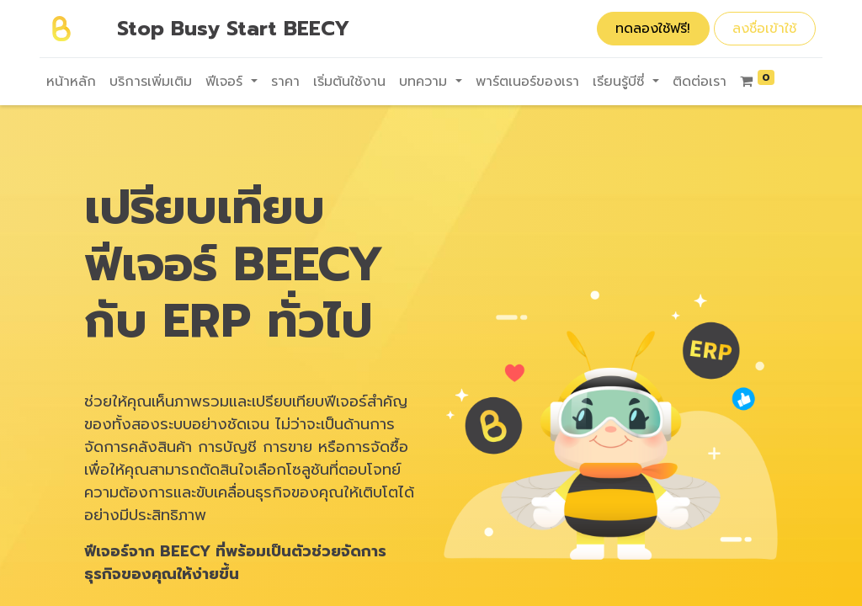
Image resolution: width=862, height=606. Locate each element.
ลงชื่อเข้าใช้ (764, 29)
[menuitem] (71, 81)
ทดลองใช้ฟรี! (652, 29)
